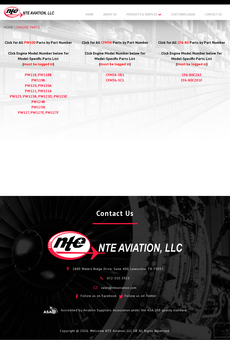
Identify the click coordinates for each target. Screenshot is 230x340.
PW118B (45, 74)
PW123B (30, 96)
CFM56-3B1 (115, 74)
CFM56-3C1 (115, 80)
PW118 (30, 74)
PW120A (45, 85)
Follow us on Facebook (99, 296)
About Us (110, 14)
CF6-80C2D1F (191, 80)
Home (89, 14)
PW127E (37, 112)
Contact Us (213, 14)
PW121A (45, 91)
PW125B (38, 107)
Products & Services (141, 14)
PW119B (38, 80)
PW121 (30, 91)
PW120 (30, 85)
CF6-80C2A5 (191, 74)
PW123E (60, 96)
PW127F (52, 112)
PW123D (45, 96)
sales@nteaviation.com (119, 288)
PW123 (15, 96)
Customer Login (183, 14)
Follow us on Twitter (141, 296)
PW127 (23, 112)
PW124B (38, 101)
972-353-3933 (118, 278)
